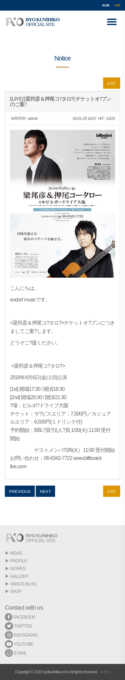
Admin (105, 671)
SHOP (16, 591)
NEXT (45, 491)
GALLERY (19, 576)
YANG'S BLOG (23, 583)
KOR (105, 5)
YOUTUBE (19, 644)
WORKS (17, 568)
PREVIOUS (20, 491)
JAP (117, 5)
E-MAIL (16, 653)
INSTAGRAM (21, 635)
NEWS (16, 553)
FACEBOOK (20, 617)
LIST (111, 83)
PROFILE (18, 560)
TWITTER (18, 626)
